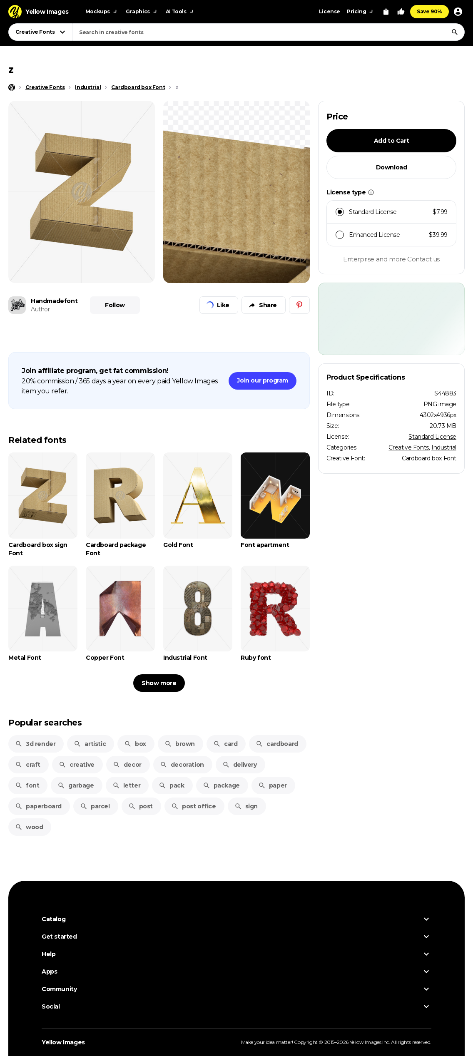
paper (272, 785)
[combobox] (268, 32)
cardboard (277, 744)
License (329, 11)
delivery (239, 764)
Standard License (432, 436)
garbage (75, 785)
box (135, 744)
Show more (159, 683)
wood (29, 827)
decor (127, 764)
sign (246, 806)
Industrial (443, 447)
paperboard (38, 806)
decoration (182, 764)
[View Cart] (386, 11)
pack (171, 785)
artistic (90, 744)
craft (27, 764)
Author (40, 309)
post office (193, 806)
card (225, 744)
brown (179, 744)
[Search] (455, 32)
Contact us (423, 259)
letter (126, 785)
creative (77, 764)
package (221, 785)
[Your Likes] (401, 11)
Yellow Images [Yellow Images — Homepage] (63, 1042)
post (140, 806)
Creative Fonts (408, 447)
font (27, 785)
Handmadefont (54, 301)
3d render (35, 744)
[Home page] (11, 87)
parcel (95, 806)
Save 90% (429, 11)
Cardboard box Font (429, 458)
